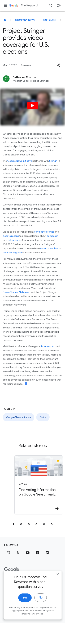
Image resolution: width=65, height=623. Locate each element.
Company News (25, 20)
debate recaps (11, 235)
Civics (43, 417)
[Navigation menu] (5, 5)
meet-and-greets (12, 252)
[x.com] (18, 552)
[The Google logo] (11, 569)
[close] (58, 580)
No (40, 603)
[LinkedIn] (47, 552)
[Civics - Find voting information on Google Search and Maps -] (39, 485)
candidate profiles (44, 231)
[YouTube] (28, 552)
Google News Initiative (19, 160)
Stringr (53, 160)
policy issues (14, 240)
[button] (58, 65)
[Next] (60, 20)
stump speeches (49, 248)
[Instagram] (8, 552)
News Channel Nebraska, (16, 292)
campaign (52, 235)
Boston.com (47, 346)
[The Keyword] (5, 20)
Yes (25, 603)
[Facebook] (37, 552)
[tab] (13, 524)
